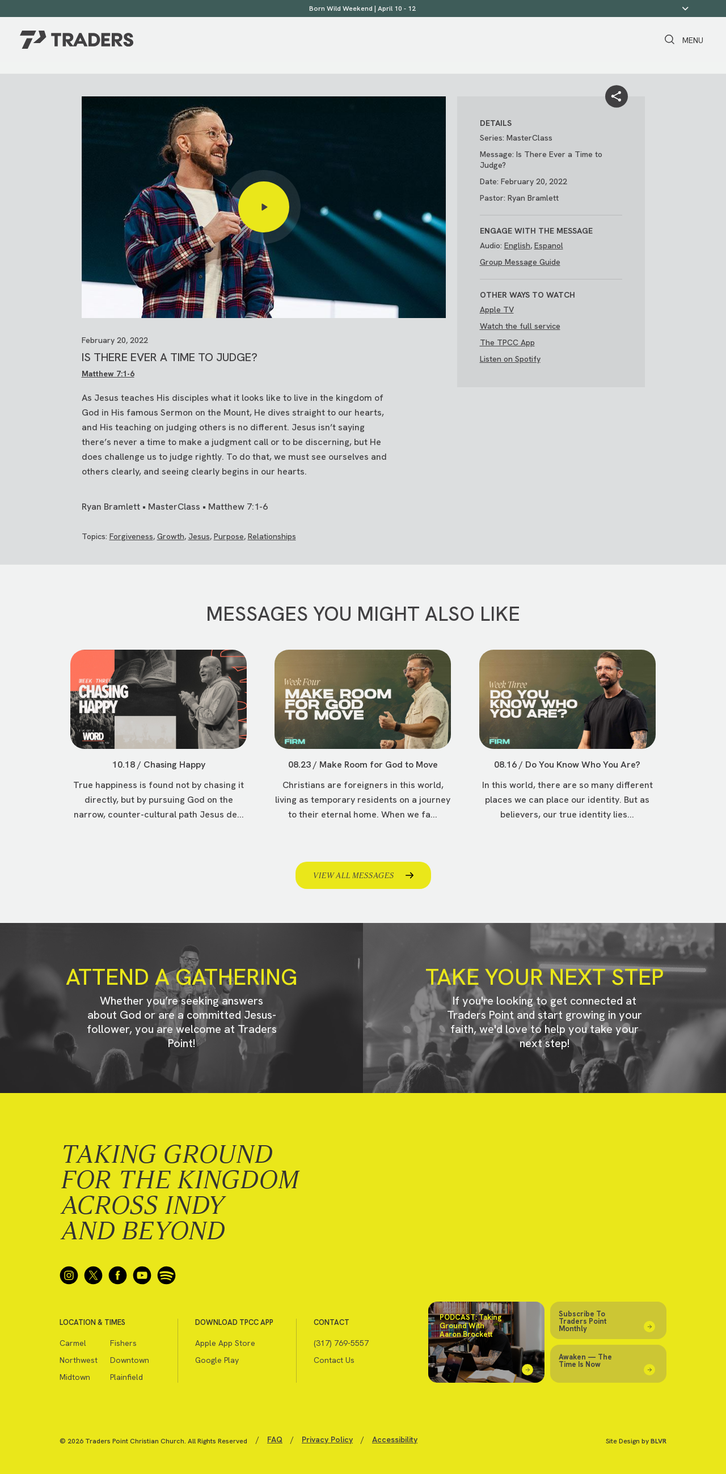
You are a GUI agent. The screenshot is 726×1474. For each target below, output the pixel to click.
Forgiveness (131, 536)
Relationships (272, 536)
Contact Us (334, 1360)
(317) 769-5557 (341, 1343)
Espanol (548, 245)
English (517, 245)
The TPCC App (507, 342)
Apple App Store (225, 1343)
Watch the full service (520, 326)
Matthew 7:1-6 (108, 374)
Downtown (129, 1360)
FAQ (274, 1439)
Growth (170, 536)
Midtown (75, 1377)
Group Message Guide (520, 262)
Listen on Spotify (510, 359)
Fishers (123, 1343)
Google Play (217, 1360)
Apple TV (497, 309)
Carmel (73, 1343)
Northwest (79, 1360)
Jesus (199, 536)
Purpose (229, 536)
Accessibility (394, 1439)
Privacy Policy (327, 1439)
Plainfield (126, 1377)
